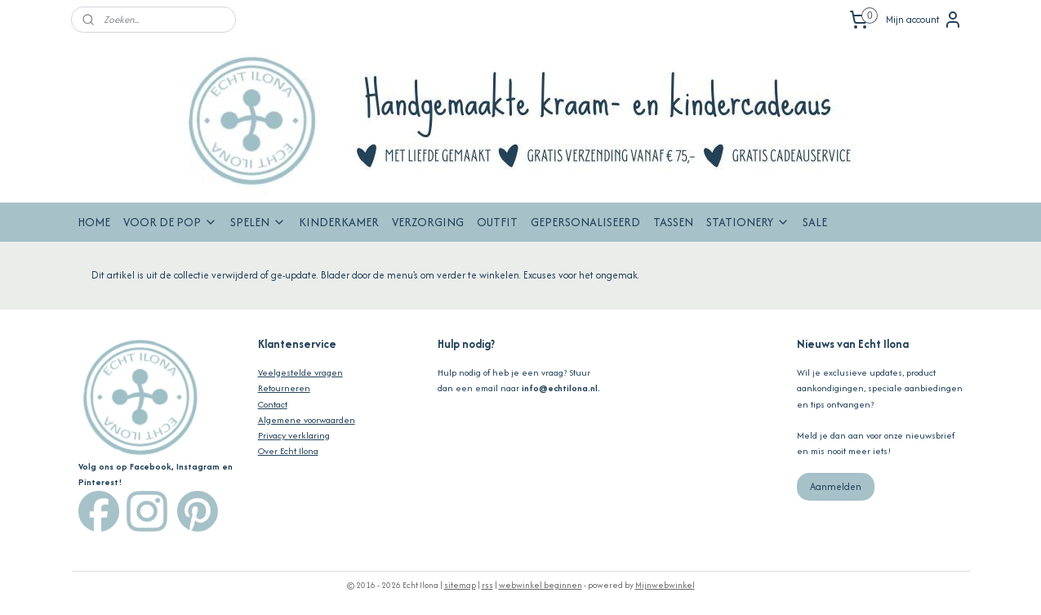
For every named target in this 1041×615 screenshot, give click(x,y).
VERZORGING (428, 221)
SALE (815, 221)
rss (487, 585)
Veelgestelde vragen (300, 372)
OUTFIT (497, 221)
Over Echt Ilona (288, 450)
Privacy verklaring (294, 435)
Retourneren (284, 387)
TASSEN (673, 221)
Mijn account (924, 19)
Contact (272, 404)
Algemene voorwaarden (306, 419)
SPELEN (258, 221)
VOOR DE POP (170, 221)
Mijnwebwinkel (665, 585)
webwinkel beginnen (540, 585)
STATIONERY (748, 221)
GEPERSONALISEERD (585, 221)
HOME (94, 221)
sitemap (460, 585)
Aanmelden (835, 486)
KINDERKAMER (339, 221)
